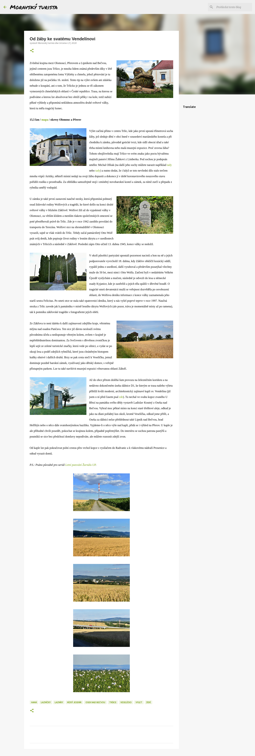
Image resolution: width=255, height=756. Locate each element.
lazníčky (46, 702)
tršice (112, 702)
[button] (32, 50)
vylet (139, 702)
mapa (44, 119)
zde (121, 396)
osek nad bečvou (95, 702)
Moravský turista (34, 7)
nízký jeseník (74, 702)
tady (169, 164)
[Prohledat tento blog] (233, 7)
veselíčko (126, 702)
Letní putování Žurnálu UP (80, 464)
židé (148, 702)
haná (34, 702)
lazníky (59, 702)
